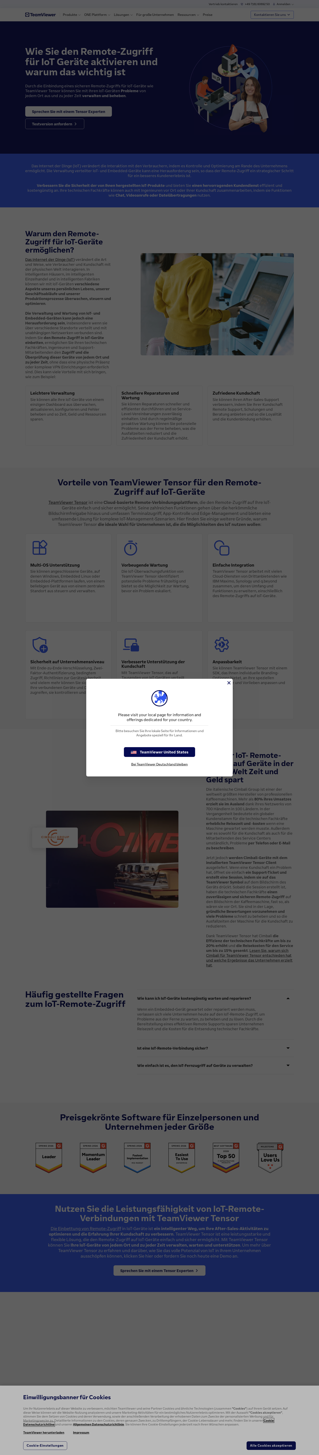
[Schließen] (229, 683)
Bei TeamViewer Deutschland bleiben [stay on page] (159, 764)
